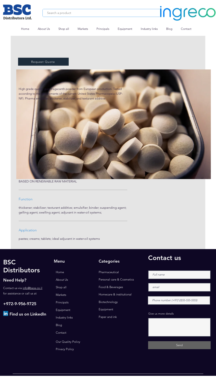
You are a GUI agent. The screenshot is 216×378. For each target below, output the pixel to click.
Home (60, 272)
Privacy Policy (65, 349)
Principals (62, 302)
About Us (62, 280)
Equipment (63, 310)
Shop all (61, 287)
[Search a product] (101, 13)
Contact (61, 332)
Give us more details (161, 313)
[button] (84, 29)
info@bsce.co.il (32, 288)
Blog (59, 325)
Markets (61, 295)
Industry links (64, 317)
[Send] (179, 345)
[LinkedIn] (5, 313)
